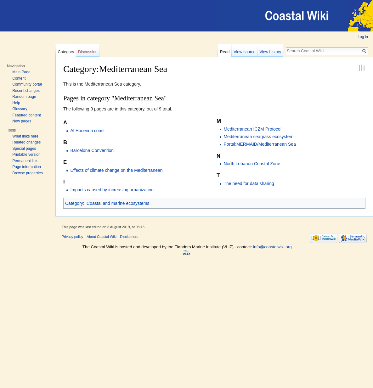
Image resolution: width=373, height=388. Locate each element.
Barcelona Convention (92, 150)
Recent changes (26, 90)
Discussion (88, 51)
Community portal (27, 84)
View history (270, 51)
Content (18, 78)
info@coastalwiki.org (272, 247)
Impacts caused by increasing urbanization (112, 189)
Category (66, 51)
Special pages (24, 148)
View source (244, 51)
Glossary (19, 109)
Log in (363, 37)
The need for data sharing (248, 183)
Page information (26, 167)
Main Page (21, 72)
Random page (24, 96)
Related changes (26, 142)
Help (16, 103)
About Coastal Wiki (102, 237)
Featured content (26, 115)
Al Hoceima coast (87, 130)
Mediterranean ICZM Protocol (252, 129)
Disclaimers (129, 237)
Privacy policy (72, 237)
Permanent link (24, 161)
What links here (25, 136)
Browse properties (27, 173)
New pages (21, 121)
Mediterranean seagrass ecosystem (258, 136)
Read (225, 51)
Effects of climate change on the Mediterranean (116, 170)
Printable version (26, 154)
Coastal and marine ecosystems (118, 203)
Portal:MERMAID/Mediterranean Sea (259, 144)
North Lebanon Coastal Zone (251, 163)
